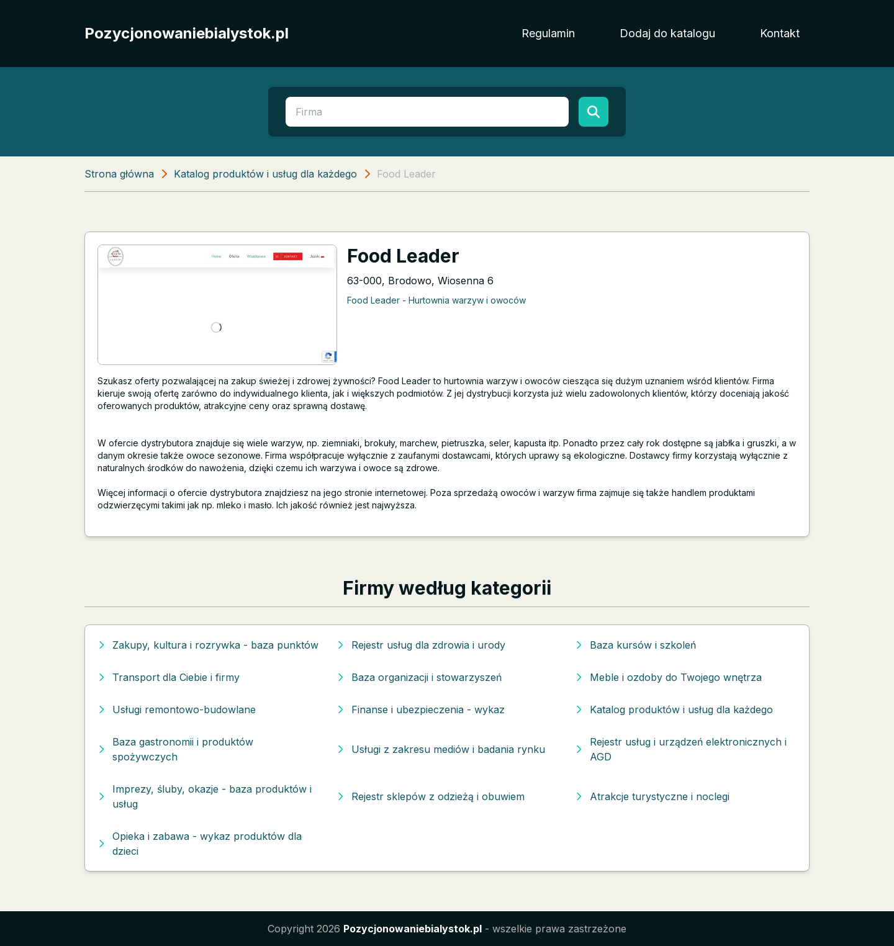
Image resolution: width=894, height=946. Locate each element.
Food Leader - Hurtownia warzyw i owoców (436, 300)
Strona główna (119, 174)
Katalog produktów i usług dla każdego (265, 174)
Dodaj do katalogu (667, 33)
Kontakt (780, 33)
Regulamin (548, 33)
